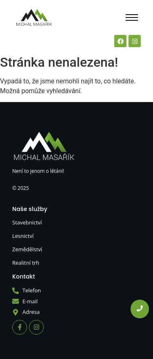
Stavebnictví (27, 222)
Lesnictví (22, 235)
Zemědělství (27, 249)
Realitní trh (25, 262)
